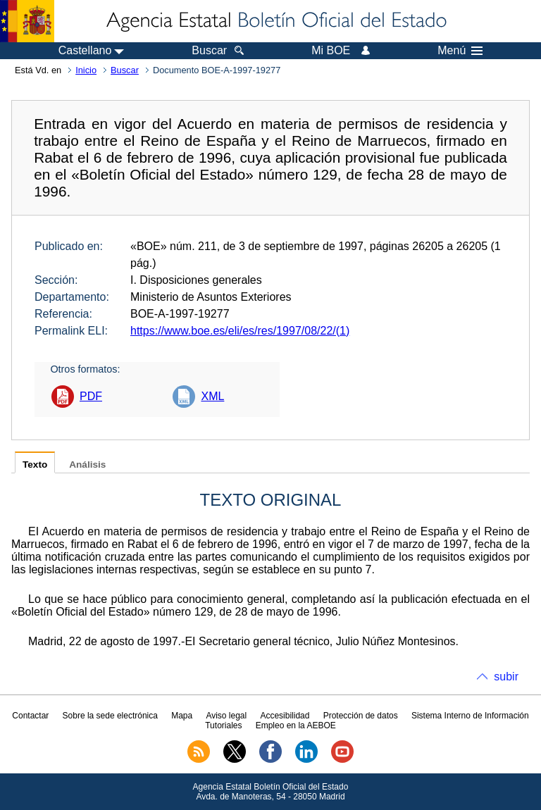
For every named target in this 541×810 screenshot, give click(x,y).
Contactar (30, 716)
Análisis (87, 464)
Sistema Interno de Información (470, 716)
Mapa (181, 716)
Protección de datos (360, 716)
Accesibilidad (284, 716)
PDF (91, 396)
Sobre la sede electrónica (110, 716)
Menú (460, 50)
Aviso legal (226, 716)
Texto (35, 464)
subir (506, 677)
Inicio (86, 70)
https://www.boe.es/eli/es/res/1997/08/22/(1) (239, 331)
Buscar (125, 70)
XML (212, 396)
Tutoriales (223, 725)
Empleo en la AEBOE (296, 725)
